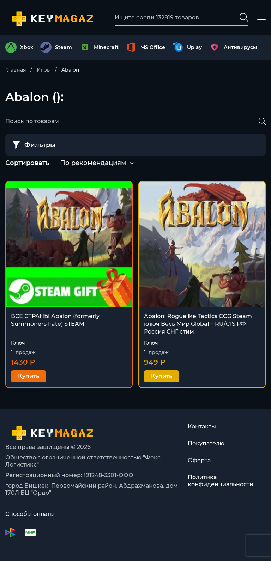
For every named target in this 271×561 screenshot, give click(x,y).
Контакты (202, 426)
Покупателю (206, 443)
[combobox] (93, 163)
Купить (28, 376)
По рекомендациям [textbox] (93, 162)
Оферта (199, 460)
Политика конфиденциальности (220, 481)
